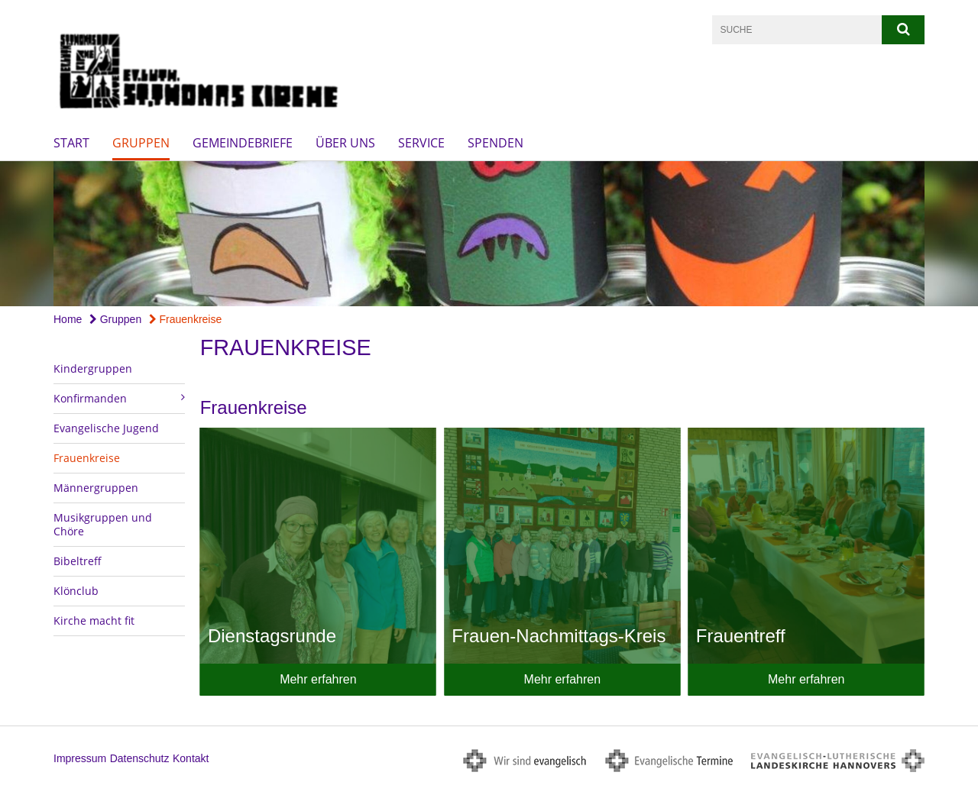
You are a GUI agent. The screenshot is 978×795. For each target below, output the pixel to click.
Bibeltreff (77, 561)
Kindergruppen (92, 368)
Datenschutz (140, 758)
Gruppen (141, 142)
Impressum (79, 758)
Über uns (345, 142)
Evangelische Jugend (106, 428)
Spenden (495, 142)
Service (421, 142)
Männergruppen (95, 487)
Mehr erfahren (318, 679)
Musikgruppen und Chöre (102, 524)
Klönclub (76, 590)
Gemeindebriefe (243, 142)
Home (67, 319)
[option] (489, 233)
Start (71, 142)
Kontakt (191, 758)
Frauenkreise (185, 319)
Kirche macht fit (93, 620)
